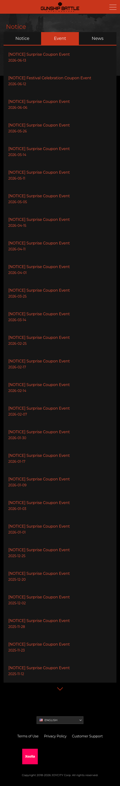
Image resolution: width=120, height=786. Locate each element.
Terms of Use (28, 736)
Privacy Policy (55, 736)
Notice (22, 38)
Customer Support (87, 736)
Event (60, 38)
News (97, 38)
